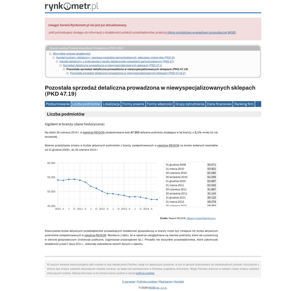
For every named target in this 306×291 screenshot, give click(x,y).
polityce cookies (145, 273)
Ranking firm (243, 104)
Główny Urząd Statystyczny (201, 218)
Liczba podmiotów (86, 104)
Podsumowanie (58, 104)
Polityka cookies (147, 281)
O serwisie (128, 281)
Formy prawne (133, 104)
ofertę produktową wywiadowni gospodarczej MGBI (201, 32)
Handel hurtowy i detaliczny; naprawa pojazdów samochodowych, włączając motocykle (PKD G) (115, 57)
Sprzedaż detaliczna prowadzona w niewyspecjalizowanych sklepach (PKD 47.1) (112, 65)
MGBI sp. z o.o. (157, 287)
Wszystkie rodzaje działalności (71, 53)
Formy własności (160, 104)
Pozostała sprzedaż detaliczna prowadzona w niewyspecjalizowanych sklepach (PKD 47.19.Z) (128, 73)
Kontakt (179, 281)
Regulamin (165, 281)
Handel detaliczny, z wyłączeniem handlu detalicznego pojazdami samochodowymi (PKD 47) (117, 61)
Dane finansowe (219, 104)
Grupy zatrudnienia (190, 104)
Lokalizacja (111, 104)
